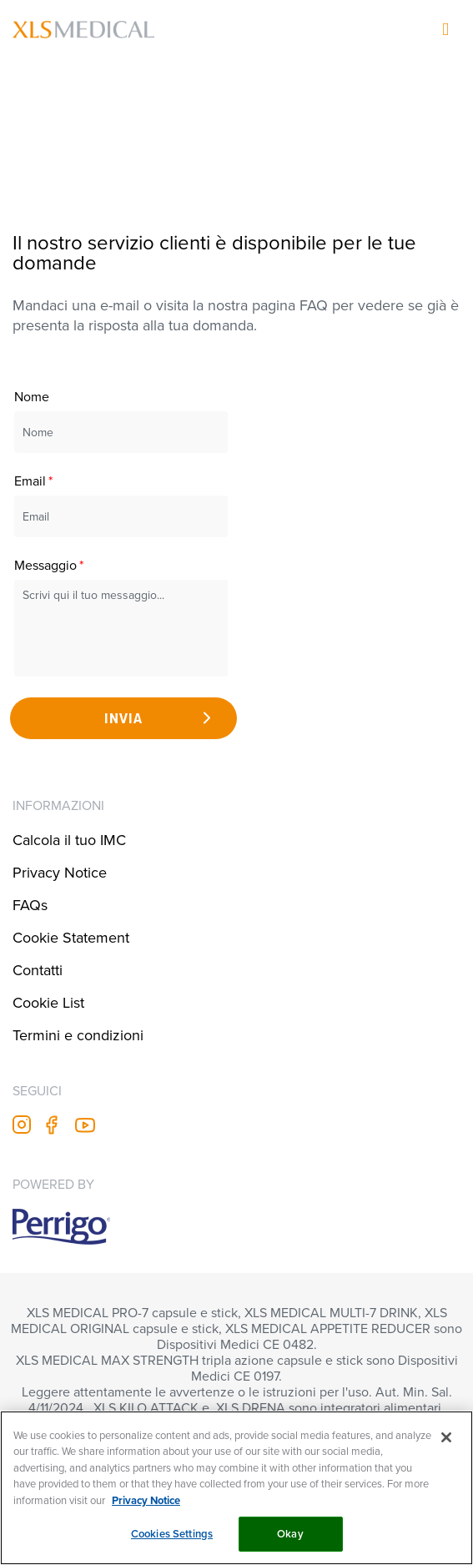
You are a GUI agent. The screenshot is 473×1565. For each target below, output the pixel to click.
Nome (31, 396)
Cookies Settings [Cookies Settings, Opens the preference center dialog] (172, 1534)
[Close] (446, 1437)
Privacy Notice (60, 872)
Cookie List (48, 1002)
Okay (290, 1534)
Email (30, 480)
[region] (236, 1488)
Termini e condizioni (78, 1034)
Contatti (38, 969)
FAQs (30, 904)
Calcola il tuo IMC (69, 839)
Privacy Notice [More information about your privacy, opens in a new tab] (146, 1500)
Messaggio (45, 564)
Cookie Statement (71, 937)
